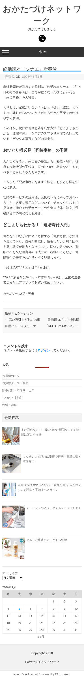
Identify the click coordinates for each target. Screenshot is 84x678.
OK (18, 76)
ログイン (44, 350)
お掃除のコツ (11, 375)
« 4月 (40, 637)
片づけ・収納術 (12, 397)
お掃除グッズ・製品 (15, 383)
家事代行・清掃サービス (18, 390)
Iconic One (20, 674)
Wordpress (62, 674)
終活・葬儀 (26, 293)
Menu (42, 52)
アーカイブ (10, 573)
